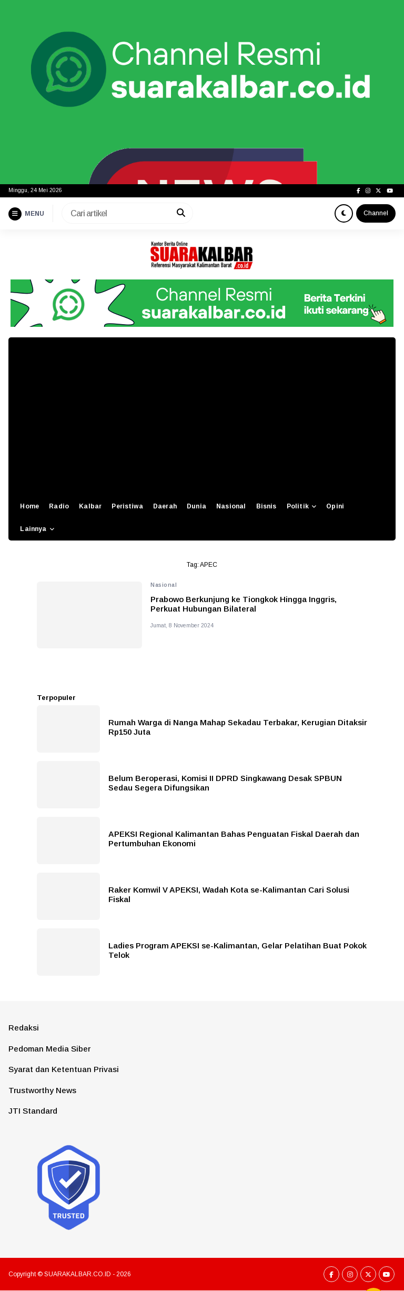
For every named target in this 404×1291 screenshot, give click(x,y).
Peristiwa (127, 506)
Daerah (165, 506)
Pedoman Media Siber (49, 1048)
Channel (375, 213)
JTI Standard (32, 1110)
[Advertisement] (202, 416)
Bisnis (266, 506)
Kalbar (90, 506)
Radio (59, 506)
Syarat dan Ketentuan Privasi (63, 1069)
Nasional (231, 506)
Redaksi (23, 1027)
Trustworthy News (42, 1090)
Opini (335, 506)
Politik (298, 506)
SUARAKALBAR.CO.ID (77, 1274)
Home (29, 506)
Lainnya (33, 529)
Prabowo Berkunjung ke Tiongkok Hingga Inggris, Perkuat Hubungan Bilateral (243, 604)
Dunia (196, 506)
